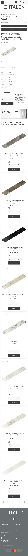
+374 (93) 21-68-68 (16, 16)
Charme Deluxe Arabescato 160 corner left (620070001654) (14, 434)
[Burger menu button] (2, 2)
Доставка (3, 526)
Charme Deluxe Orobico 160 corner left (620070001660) (14, 154)
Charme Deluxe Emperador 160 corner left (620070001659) (14, 201)
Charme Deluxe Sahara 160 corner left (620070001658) (14, 248)
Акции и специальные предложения (19, 529)
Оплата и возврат (4, 528)
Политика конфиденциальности (5, 531)
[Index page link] (14, 7)
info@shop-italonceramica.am (9, 14)
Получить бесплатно (9, 116)
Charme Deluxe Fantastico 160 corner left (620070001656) (14, 341)
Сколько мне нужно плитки (20, 95)
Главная (2, 33)
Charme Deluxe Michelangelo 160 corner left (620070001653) (14, 481)
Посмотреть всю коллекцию (14, 502)
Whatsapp (2, 19)
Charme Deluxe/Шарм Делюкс (14, 33)
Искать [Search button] (25, 22)
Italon (6, 33)
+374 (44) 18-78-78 (6, 16)
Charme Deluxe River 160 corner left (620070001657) (14, 294)
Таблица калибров (20, 102)
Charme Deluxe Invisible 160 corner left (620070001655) (14, 388)
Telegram (4, 19)
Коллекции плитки (18, 526)
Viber (6, 19)
